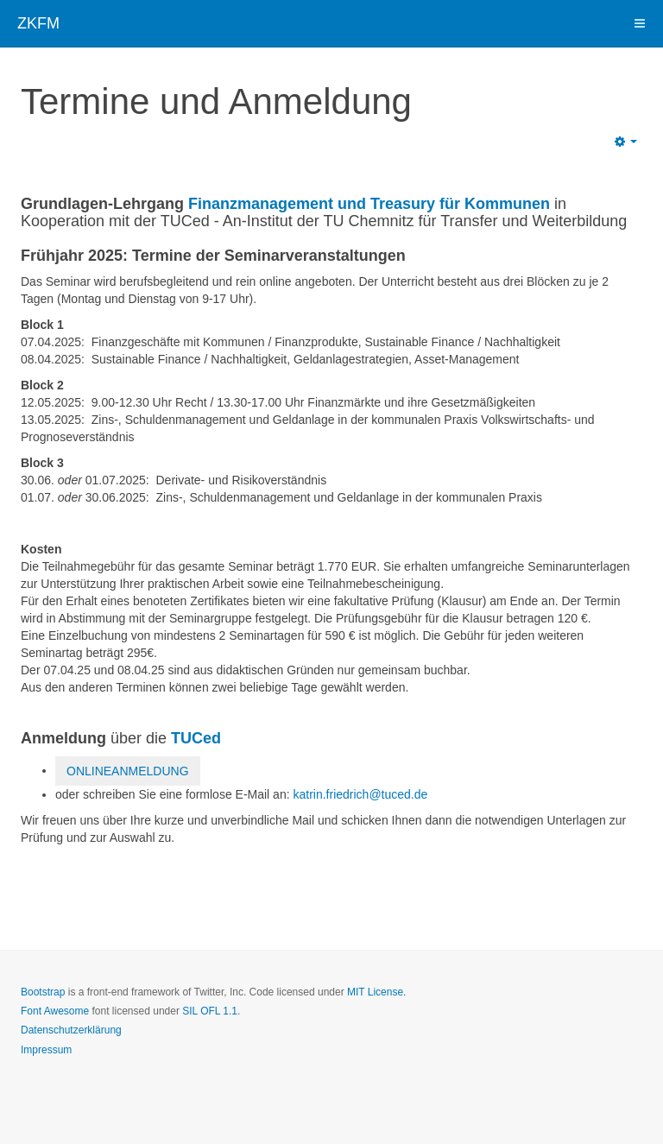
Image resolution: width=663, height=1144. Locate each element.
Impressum (46, 1050)
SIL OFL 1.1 (209, 1011)
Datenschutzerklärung (71, 1030)
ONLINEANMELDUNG (127, 771)
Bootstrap (43, 992)
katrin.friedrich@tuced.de (360, 794)
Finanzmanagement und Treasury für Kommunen (369, 203)
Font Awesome (55, 1011)
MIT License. (376, 992)
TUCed (196, 738)
